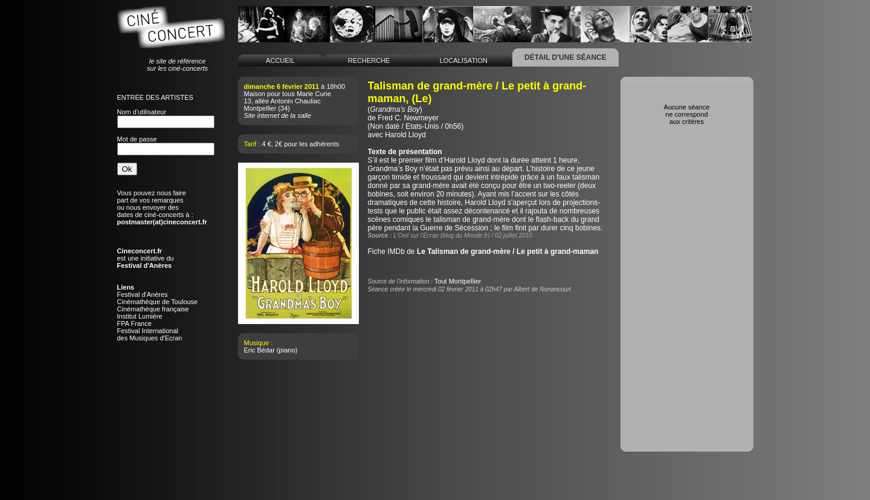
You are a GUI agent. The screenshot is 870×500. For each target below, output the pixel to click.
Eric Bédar (259, 350)
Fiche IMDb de (483, 251)
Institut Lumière (140, 316)
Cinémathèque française (153, 309)
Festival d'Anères (142, 294)
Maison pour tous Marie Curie (287, 93)
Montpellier (260, 108)
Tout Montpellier (458, 281)
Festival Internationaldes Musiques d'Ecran (149, 334)
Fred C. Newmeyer (408, 118)
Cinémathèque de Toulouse (157, 301)
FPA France (134, 323)
